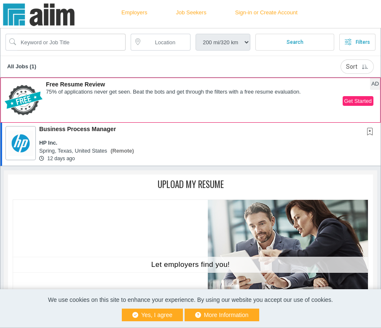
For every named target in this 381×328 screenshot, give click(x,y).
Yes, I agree (152, 315)
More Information (222, 315)
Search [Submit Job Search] (295, 42)
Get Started (358, 101)
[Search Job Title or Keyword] (71, 42)
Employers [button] (134, 12)
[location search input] (166, 42)
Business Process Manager (77, 129)
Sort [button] (357, 66)
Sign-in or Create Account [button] (266, 12)
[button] (190, 100)
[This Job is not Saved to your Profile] (371, 132)
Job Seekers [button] (191, 12)
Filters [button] (357, 42)
